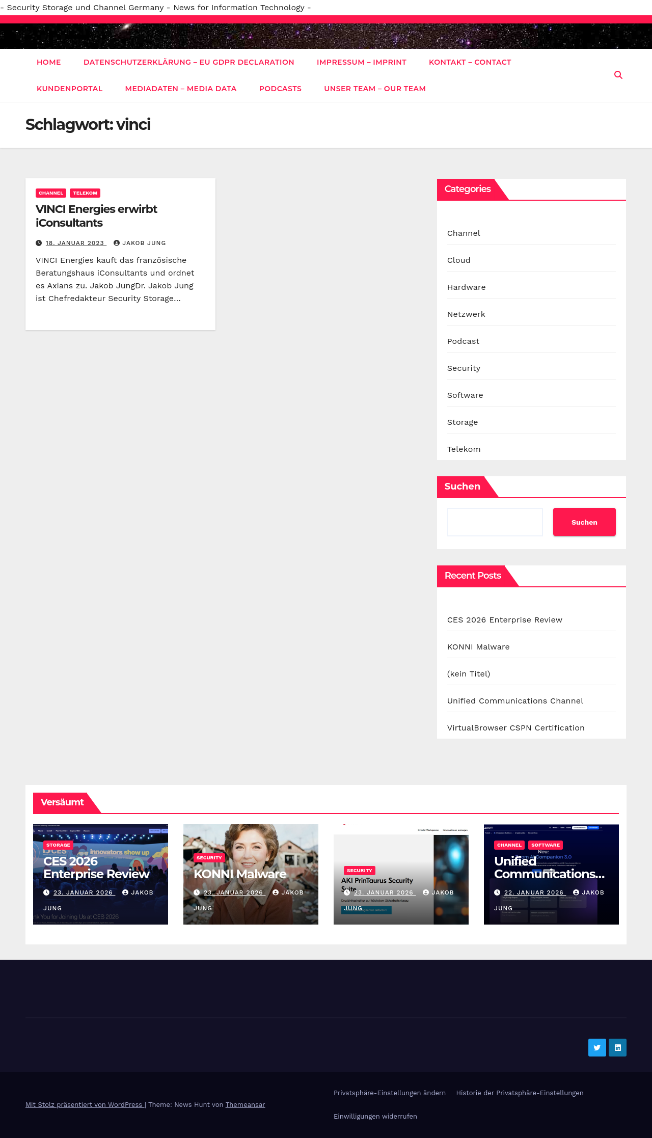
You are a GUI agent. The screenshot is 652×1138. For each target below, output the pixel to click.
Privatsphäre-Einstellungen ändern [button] (390, 1093)
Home (49, 62)
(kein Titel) (469, 674)
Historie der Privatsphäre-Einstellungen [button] (519, 1093)
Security (464, 368)
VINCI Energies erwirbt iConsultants (96, 215)
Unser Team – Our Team (375, 88)
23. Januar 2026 (84, 892)
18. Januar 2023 (76, 243)
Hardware (466, 287)
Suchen (463, 486)
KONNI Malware (478, 647)
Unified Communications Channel (515, 701)
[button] (618, 75)
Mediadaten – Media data (181, 88)
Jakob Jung (140, 243)
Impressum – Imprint (361, 62)
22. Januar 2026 (535, 892)
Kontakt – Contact (470, 62)
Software (465, 395)
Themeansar (245, 1104)
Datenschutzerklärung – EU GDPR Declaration (189, 62)
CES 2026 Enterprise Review (505, 620)
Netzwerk (466, 314)
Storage (462, 422)
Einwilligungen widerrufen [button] (375, 1116)
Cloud (459, 260)
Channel (51, 193)
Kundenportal (70, 88)
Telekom (85, 193)
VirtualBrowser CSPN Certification (516, 728)
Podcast (463, 341)
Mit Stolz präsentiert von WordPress (85, 1104)
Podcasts (280, 88)
